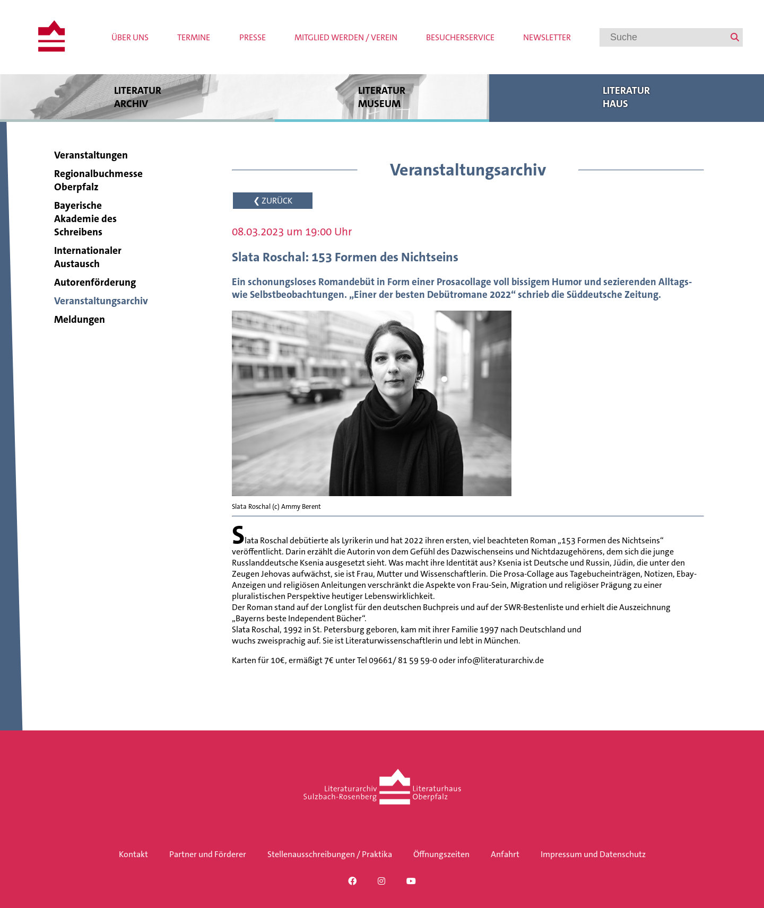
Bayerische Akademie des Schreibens (85, 219)
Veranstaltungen (91, 155)
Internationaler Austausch (87, 257)
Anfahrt (505, 854)
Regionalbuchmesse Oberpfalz (98, 180)
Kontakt (133, 854)
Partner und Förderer (207, 854)
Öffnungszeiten (441, 854)
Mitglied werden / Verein (345, 37)
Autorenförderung (95, 282)
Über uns (130, 37)
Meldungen (79, 319)
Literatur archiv (137, 96)
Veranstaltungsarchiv (101, 300)
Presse (252, 37)
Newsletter (547, 37)
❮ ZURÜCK (272, 200)
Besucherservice (460, 37)
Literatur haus (626, 96)
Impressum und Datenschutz (593, 854)
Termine (193, 37)
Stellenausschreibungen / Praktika (329, 854)
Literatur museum (382, 96)
